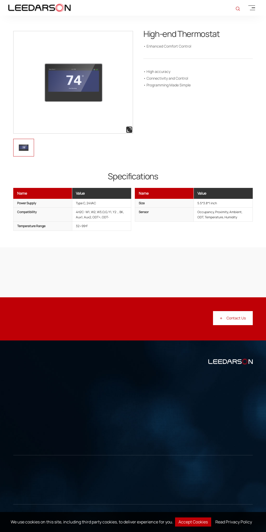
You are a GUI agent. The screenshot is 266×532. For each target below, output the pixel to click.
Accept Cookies (193, 522)
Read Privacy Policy (233, 522)
